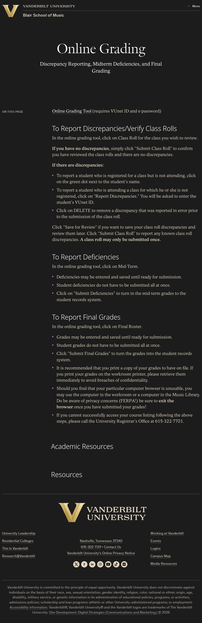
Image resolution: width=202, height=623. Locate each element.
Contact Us (112, 547)
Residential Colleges (17, 541)
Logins (156, 549)
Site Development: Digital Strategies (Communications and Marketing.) (103, 613)
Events (156, 541)
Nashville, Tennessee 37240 (101, 541)
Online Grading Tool (71, 111)
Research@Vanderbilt (18, 556)
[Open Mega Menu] (193, 6)
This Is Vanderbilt (15, 549)
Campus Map (161, 556)
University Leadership (18, 534)
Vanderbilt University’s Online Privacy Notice (101, 553)
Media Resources (164, 564)
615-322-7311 (91, 547)
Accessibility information (28, 608)
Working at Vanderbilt (167, 534)
